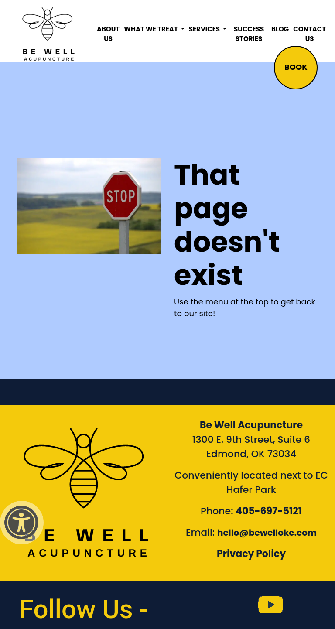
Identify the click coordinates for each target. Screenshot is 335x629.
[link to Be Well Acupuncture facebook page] (193, 605)
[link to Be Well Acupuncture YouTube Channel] (270, 605)
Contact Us (309, 34)
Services (205, 29)
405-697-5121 (269, 511)
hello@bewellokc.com (267, 532)
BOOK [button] (296, 67)
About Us (108, 34)
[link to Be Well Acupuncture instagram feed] (232, 605)
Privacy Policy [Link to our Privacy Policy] (251, 554)
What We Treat (151, 29)
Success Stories (249, 34)
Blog (280, 29)
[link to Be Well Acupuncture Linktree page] (309, 605)
